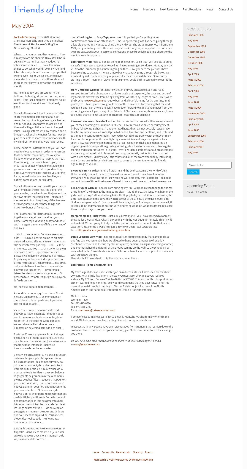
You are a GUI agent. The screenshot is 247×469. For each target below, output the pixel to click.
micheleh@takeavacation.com (97, 310)
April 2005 (193, 124)
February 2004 (196, 85)
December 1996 (196, 57)
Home (134, 9)
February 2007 (196, 147)
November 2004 (196, 113)
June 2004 (193, 102)
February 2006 (196, 141)
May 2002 (193, 68)
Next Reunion (169, 9)
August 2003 (194, 80)
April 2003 (193, 74)
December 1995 (196, 52)
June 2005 (193, 130)
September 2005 (197, 136)
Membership (123, 452)
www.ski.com (95, 100)
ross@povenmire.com (86, 344)
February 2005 (196, 119)
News (209, 9)
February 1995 (196, 35)
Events (149, 452)
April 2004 (193, 91)
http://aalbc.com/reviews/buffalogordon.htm (103, 230)
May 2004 (193, 96)
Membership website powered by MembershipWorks (123, 460)
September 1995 (197, 46)
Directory (137, 452)
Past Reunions (192, 9)
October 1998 (195, 63)
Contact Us (225, 9)
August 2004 (194, 108)
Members (149, 9)
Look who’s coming (25, 37)
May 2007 (193, 152)
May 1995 (193, 40)
